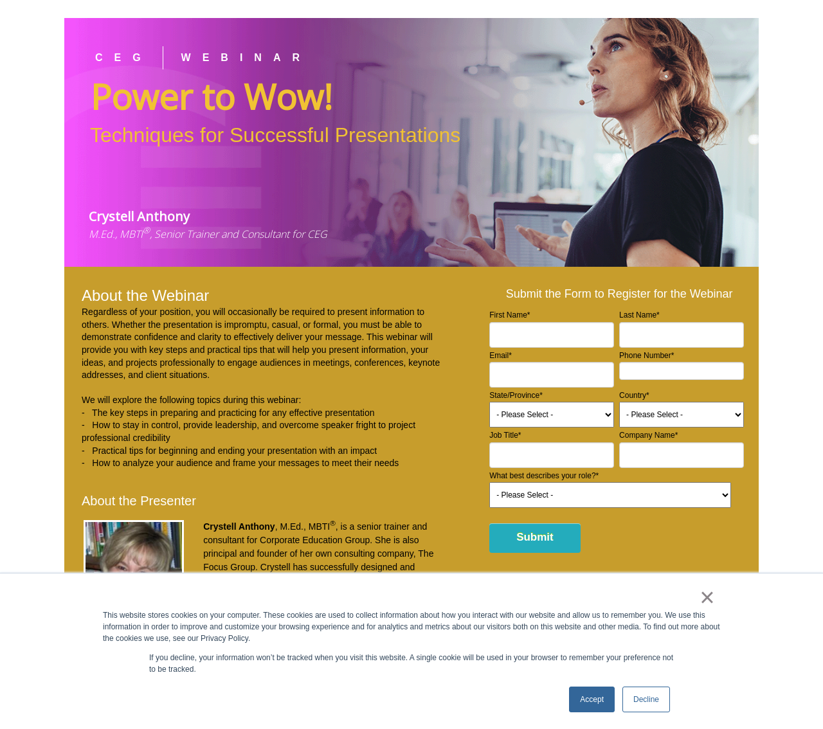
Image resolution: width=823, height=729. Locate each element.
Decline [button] (646, 699)
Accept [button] (592, 699)
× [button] (707, 597)
